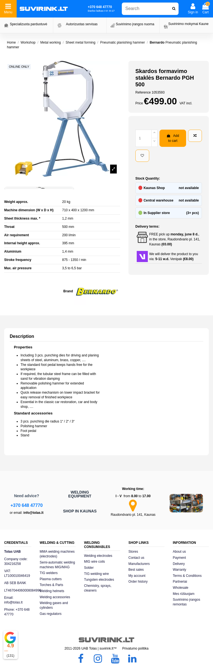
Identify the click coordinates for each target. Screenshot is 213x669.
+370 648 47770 (27, 505)
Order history (138, 582)
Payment (179, 558)
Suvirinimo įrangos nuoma (135, 24)
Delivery (179, 564)
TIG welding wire (96, 574)
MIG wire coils (94, 562)
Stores (133, 552)
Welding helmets (52, 591)
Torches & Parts (51, 585)
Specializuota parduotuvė (28, 24)
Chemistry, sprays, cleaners (97, 588)
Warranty (179, 570)
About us (179, 552)
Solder (89, 568)
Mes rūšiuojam (183, 594)
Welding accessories (55, 597)
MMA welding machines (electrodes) (57, 554)
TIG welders (49, 573)
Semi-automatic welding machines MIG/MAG (57, 564)
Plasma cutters (51, 579)
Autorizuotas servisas (82, 24)
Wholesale (180, 588)
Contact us (136, 558)
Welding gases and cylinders (54, 605)
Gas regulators (51, 614)
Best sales (136, 570)
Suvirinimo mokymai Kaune (188, 24)
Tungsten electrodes (99, 580)
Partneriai (180, 582)
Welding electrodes (98, 556)
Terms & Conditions (187, 576)
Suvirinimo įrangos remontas (186, 602)
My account (136, 576)
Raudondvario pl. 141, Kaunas (133, 515)
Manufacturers (139, 564)
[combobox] (150, 8)
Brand (68, 291)
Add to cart (172, 138)
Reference (143, 92)
